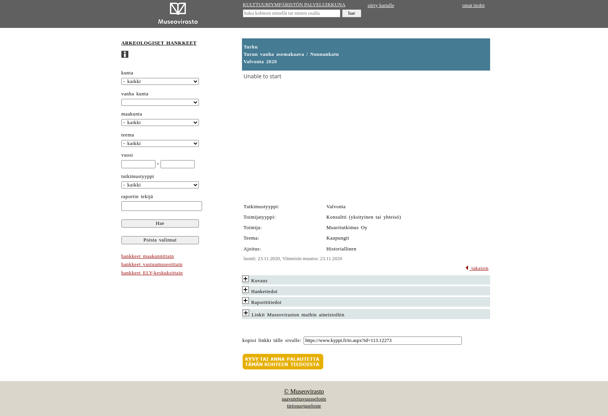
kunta (127, 73)
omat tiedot (473, 5)
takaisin (477, 268)
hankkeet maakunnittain (147, 256)
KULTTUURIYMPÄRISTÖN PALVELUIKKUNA (294, 4)
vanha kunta (135, 94)
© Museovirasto (304, 391)
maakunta (131, 114)
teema (127, 135)
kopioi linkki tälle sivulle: (271, 340)
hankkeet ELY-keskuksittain (152, 273)
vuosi (127, 155)
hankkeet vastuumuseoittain (152, 264)
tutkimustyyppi (137, 176)
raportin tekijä (137, 196)
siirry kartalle (381, 5)
